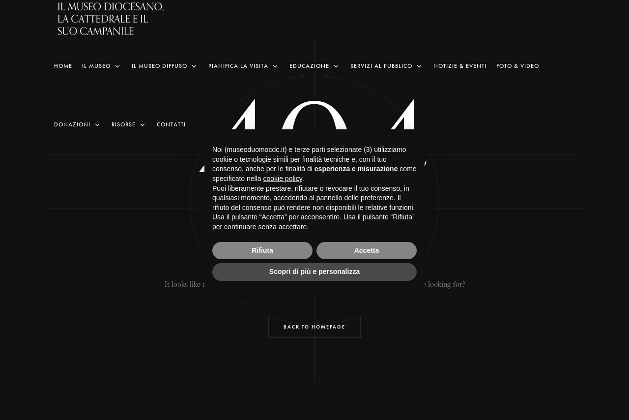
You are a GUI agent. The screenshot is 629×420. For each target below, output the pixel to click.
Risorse (129, 124)
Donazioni (78, 124)
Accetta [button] (366, 250)
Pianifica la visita (244, 66)
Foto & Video (517, 65)
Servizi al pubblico (387, 66)
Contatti (171, 124)
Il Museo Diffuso (165, 66)
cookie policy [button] (282, 178)
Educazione (315, 66)
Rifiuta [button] (262, 250)
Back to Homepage (314, 327)
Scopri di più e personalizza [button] (314, 271)
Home (63, 65)
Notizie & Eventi (459, 65)
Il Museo (102, 66)
